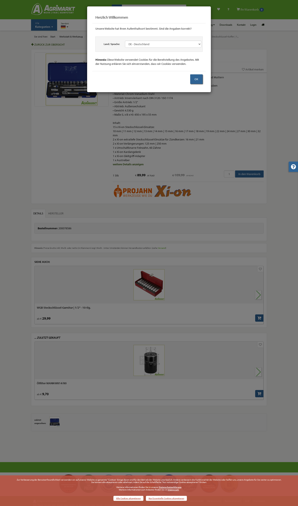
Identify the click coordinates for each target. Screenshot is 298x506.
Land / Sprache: (112, 44)
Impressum (173, 489)
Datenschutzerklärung (170, 487)
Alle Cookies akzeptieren (128, 498)
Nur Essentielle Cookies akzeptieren (166, 498)
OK (196, 79)
